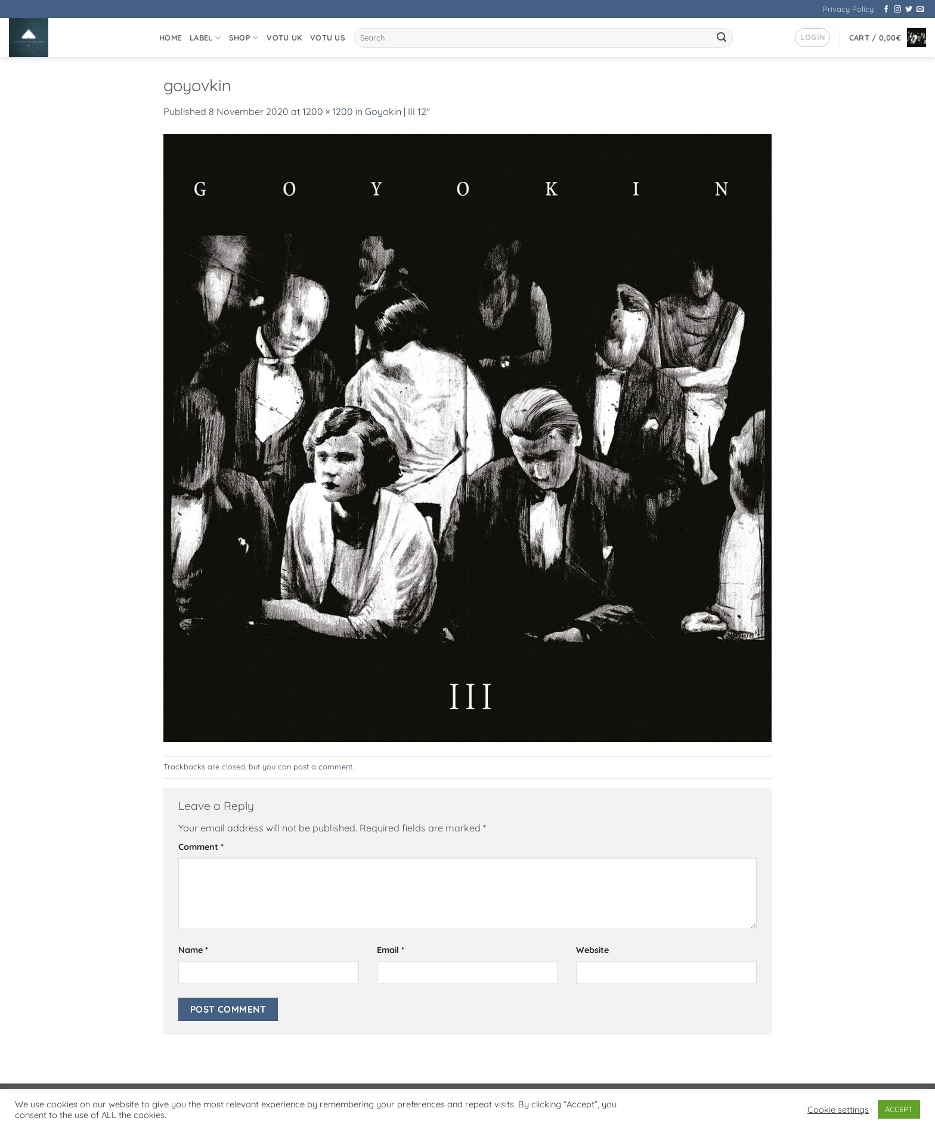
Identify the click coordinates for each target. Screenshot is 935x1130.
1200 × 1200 (327, 111)
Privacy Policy (848, 9)
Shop (243, 38)
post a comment (322, 766)
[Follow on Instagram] (897, 9)
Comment (201, 847)
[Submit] (722, 38)
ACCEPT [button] (899, 1109)
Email (390, 950)
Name (193, 950)
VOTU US (327, 37)
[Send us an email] (920, 9)
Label (205, 38)
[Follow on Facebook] (886, 9)
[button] (812, 37)
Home (170, 37)
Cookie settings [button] (838, 1109)
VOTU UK (284, 37)
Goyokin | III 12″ (397, 111)
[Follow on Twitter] (908, 9)
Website (592, 950)
